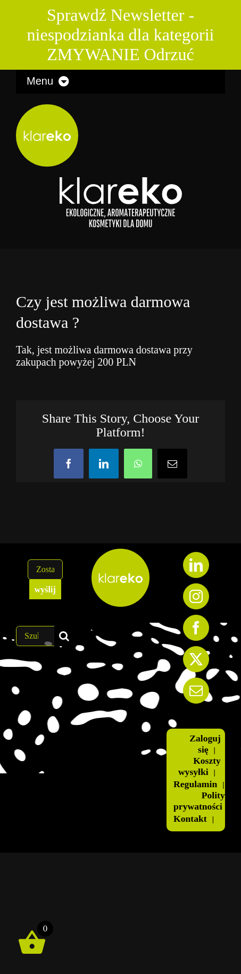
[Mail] (196, 691)
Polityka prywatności (204, 801)
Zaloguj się (205, 744)
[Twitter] (196, 659)
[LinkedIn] (196, 565)
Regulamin (195, 784)
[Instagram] (196, 596)
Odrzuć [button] (169, 54)
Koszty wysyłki (199, 766)
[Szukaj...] (35, 636)
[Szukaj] (64, 636)
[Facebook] (196, 628)
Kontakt (190, 818)
